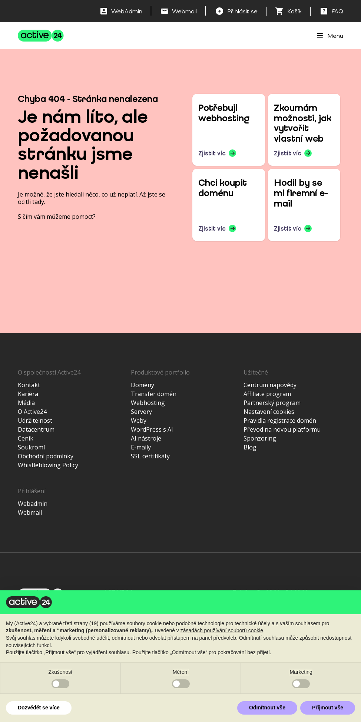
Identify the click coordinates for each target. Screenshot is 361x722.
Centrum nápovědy (270, 385)
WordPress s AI (152, 429)
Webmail (30, 512)
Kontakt (29, 385)
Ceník (25, 438)
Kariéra (28, 394)
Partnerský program (272, 403)
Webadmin (32, 504)
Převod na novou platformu (282, 429)
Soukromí (31, 447)
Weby (138, 420)
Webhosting (148, 403)
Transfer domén (153, 394)
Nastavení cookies (269, 412)
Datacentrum (36, 429)
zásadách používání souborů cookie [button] (221, 630)
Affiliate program (267, 394)
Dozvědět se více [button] (39, 708)
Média (26, 403)
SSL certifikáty (150, 456)
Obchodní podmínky (45, 456)
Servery (141, 412)
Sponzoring (260, 438)
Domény (142, 385)
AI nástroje (146, 438)
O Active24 (32, 412)
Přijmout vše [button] (327, 708)
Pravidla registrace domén (280, 420)
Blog (250, 447)
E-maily (141, 447)
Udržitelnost (35, 420)
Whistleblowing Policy (48, 465)
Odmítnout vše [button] (267, 708)
